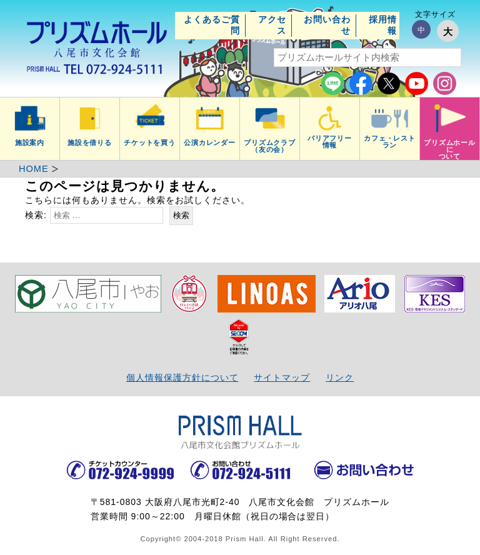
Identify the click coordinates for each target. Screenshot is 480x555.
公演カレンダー (210, 142)
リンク (340, 377)
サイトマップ (282, 377)
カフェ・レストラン (390, 141)
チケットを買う (150, 142)
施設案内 (30, 142)
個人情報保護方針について (182, 377)
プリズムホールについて (450, 149)
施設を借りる (90, 142)
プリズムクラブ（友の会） (270, 146)
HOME (34, 169)
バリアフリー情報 (330, 141)
